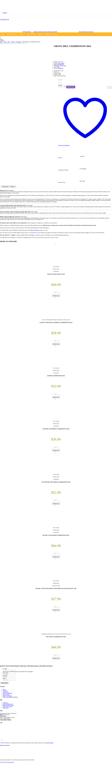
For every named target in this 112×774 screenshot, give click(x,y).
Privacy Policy (6, 694)
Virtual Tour (5, 692)
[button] (5, 12)
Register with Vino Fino (8, 705)
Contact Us (5, 702)
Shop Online (6, 707)
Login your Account (7, 706)
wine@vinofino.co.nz (8, 704)
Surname (5, 675)
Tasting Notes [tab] (5, 186)
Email (4, 678)
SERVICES (47, 34)
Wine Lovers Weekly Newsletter (10, 697)
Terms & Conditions (7, 693)
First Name (6, 672)
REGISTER (6, 19)
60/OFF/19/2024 (49, 742)
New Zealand (61, 63)
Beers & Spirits (12, 34)
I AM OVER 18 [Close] (3, 762)
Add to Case (70, 87)
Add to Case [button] (56, 295)
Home (1, 43)
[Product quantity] (62, 86)
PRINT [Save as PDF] (109, 87)
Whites (7, 43)
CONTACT (54, 34)
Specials (22, 34)
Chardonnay (60, 68)
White (58, 67)
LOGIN (2, 19)
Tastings (40, 34)
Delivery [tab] (13, 186)
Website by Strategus (5, 745)
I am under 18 (11, 762)
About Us (5, 690)
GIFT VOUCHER (31, 34)
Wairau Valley (63, 65)
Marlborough (61, 64)
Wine (3, 34)
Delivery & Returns (34, 230)
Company (5, 668)
